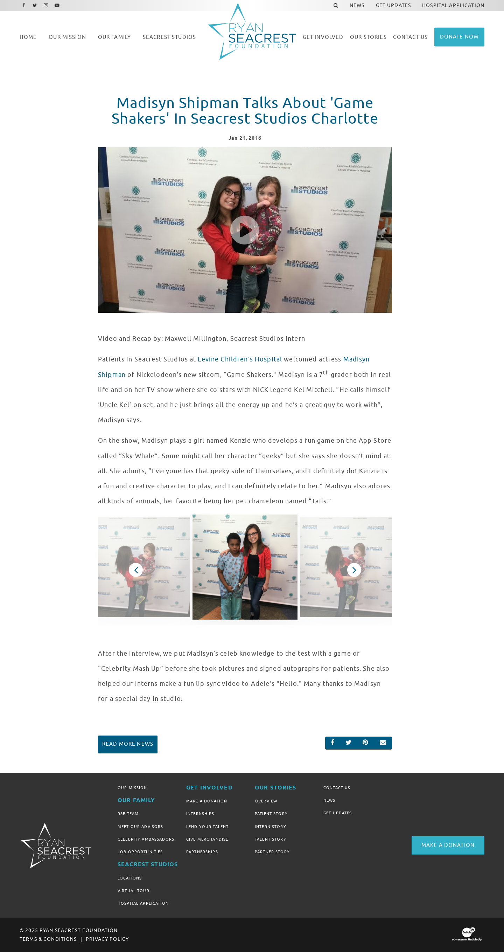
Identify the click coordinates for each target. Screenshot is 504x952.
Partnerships (202, 851)
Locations (130, 878)
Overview (266, 801)
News (329, 800)
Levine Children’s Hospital (240, 359)
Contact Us (336, 787)
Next (354, 570)
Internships (200, 813)
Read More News (127, 743)
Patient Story (271, 813)
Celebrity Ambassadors (146, 839)
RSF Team (128, 813)
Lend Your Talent (207, 826)
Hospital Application (143, 903)
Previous (136, 570)
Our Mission (132, 787)
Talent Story (270, 839)
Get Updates (337, 812)
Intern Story (270, 826)
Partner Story (272, 851)
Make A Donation (206, 801)
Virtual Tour (133, 890)
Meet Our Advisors (140, 826)
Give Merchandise (207, 839)
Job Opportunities (140, 851)
